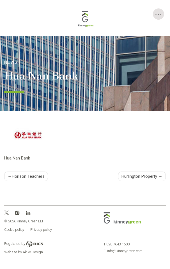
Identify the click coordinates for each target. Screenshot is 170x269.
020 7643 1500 (117, 244)
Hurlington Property (139, 176)
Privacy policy (41, 229)
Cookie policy (14, 229)
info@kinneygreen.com (123, 251)
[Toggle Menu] (158, 14)
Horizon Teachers (28, 176)
